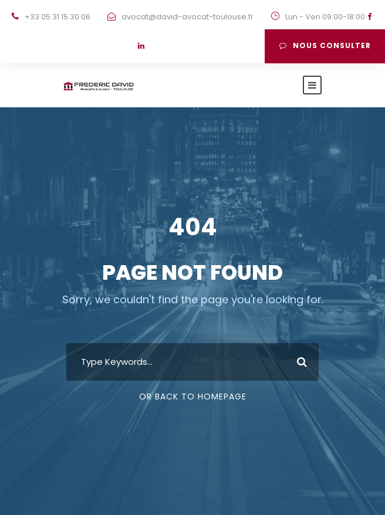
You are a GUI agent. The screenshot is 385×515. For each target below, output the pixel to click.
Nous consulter (325, 45)
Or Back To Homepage (192, 396)
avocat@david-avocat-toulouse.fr (187, 16)
